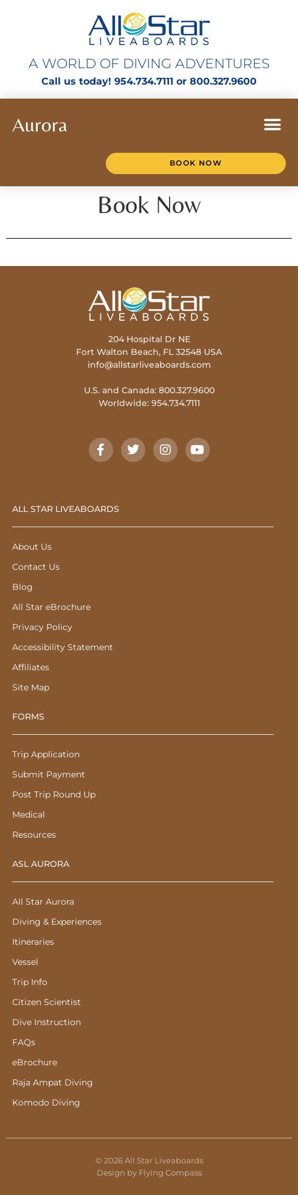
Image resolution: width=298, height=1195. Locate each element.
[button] (272, 124)
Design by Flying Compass (149, 1172)
